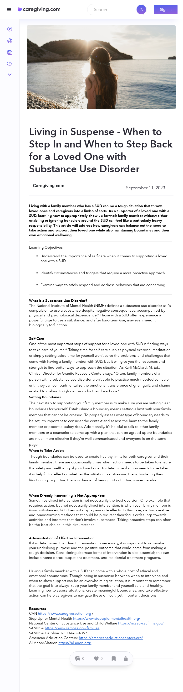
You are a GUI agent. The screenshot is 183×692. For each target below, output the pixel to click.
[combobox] (117, 9)
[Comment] (80, 659)
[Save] (114, 659)
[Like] (98, 659)
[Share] (126, 659)
